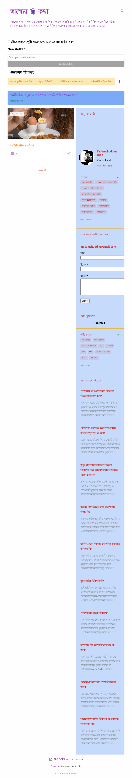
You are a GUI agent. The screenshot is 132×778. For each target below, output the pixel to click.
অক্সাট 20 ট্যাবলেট (88, 200)
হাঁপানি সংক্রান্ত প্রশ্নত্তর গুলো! (72, 81)
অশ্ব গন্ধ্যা (94, 358)
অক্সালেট (103, 200)
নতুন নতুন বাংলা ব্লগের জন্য (66, 773)
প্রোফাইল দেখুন (104, 165)
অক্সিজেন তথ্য (87, 212)
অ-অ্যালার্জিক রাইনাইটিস (91, 194)
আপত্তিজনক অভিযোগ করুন (94, 234)
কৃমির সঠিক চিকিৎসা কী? (92, 581)
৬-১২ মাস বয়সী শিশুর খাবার (92, 188)
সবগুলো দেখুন (16, 101)
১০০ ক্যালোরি (87, 182)
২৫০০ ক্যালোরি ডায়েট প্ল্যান (106, 182)
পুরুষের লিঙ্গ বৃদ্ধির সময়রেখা (93, 613)
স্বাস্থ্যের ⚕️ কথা (29, 11)
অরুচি (84, 358)
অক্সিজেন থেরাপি (88, 206)
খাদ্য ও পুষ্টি (86, 340)
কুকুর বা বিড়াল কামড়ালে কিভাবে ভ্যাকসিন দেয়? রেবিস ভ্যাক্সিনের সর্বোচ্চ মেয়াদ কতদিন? (99, 470)
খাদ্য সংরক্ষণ (99, 340)
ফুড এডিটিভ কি (45, 81)
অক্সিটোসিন (101, 212)
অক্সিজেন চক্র (104, 206)
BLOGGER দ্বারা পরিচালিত (66, 759)
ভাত (83, 352)
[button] (69, 154)
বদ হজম (110, 346)
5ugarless (55, 766)
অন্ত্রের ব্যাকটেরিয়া (103, 352)
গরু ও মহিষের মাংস (89, 346)
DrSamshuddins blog (107, 153)
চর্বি (101, 346)
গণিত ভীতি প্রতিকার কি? (101, 81)
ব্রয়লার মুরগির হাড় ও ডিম (21, 81)
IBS (90, 352)
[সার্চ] (122, 11)
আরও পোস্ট (41, 170)
